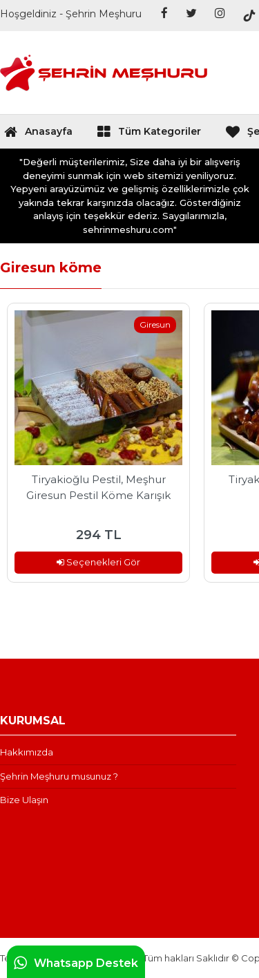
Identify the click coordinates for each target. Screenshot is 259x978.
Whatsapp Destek (76, 962)
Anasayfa (38, 134)
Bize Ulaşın (24, 799)
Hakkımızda (26, 752)
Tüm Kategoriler (149, 134)
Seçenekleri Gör (98, 561)
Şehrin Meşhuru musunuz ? (59, 776)
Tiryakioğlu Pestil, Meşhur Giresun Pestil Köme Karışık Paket (98, 487)
